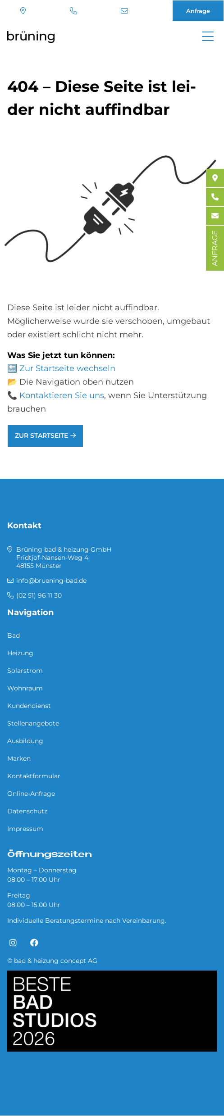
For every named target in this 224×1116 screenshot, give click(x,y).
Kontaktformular (33, 776)
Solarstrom (25, 671)
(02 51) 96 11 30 (73, 10)
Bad (13, 635)
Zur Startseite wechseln (67, 368)
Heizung (20, 653)
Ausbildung (25, 741)
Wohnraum (25, 688)
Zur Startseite (41, 435)
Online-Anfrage (31, 793)
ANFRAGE (214, 248)
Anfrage (198, 10)
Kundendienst (29, 706)
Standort (23, 10)
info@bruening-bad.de (124, 10)
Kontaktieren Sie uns (61, 395)
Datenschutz (27, 811)
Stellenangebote (33, 723)
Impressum (25, 829)
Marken (19, 758)
